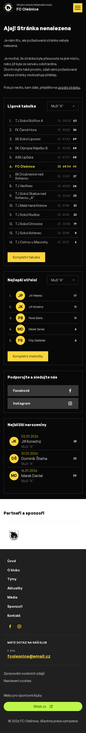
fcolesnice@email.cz (28, 656)
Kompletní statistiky (28, 356)
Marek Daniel (36, 329)
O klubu (13, 570)
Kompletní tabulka (26, 257)
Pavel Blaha (36, 318)
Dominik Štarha (34, 458)
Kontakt (14, 616)
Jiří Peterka (35, 295)
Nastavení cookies (17, 681)
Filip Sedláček (37, 340)
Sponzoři (14, 606)
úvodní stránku (69, 87)
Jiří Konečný (36, 307)
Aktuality (14, 588)
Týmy (12, 579)
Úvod (11, 561)
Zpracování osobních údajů (24, 673)
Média (12, 597)
